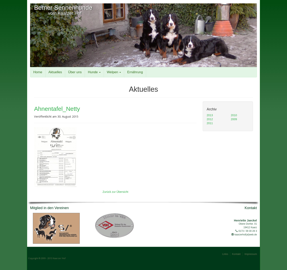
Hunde (94, 72)
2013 (210, 115)
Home (37, 72)
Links (225, 254)
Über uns (75, 72)
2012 (210, 119)
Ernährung (135, 72)
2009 (234, 119)
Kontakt (236, 254)
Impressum (251, 254)
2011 (210, 123)
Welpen (114, 72)
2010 (234, 115)
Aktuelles (55, 72)
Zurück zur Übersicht (115, 191)
